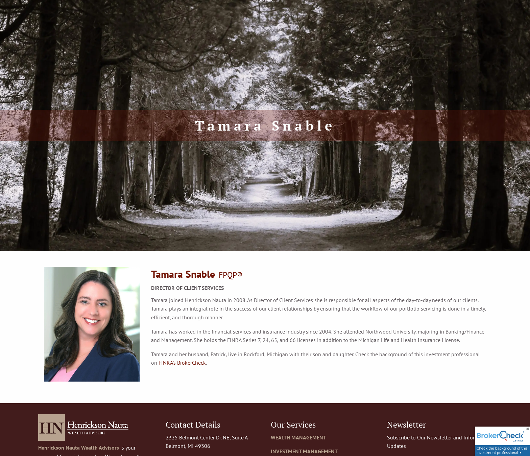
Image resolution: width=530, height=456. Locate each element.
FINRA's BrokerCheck (182, 362)
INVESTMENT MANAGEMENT (304, 451)
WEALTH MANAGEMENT (298, 437)
